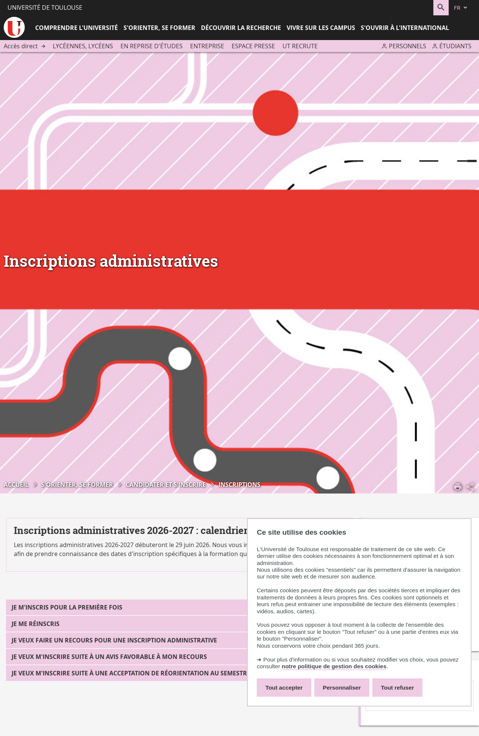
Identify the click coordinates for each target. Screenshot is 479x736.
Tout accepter (284, 687)
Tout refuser (397, 687)
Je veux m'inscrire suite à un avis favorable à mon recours (109, 657)
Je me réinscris (36, 624)
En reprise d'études (151, 46)
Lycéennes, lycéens (83, 46)
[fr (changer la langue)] (461, 8)
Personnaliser (342, 687)
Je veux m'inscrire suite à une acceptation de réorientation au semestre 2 (133, 673)
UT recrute (300, 46)
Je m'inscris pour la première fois (67, 607)
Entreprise (207, 46)
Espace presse (253, 46)
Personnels (407, 46)
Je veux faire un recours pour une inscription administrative (114, 640)
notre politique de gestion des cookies (334, 666)
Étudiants (455, 46)
